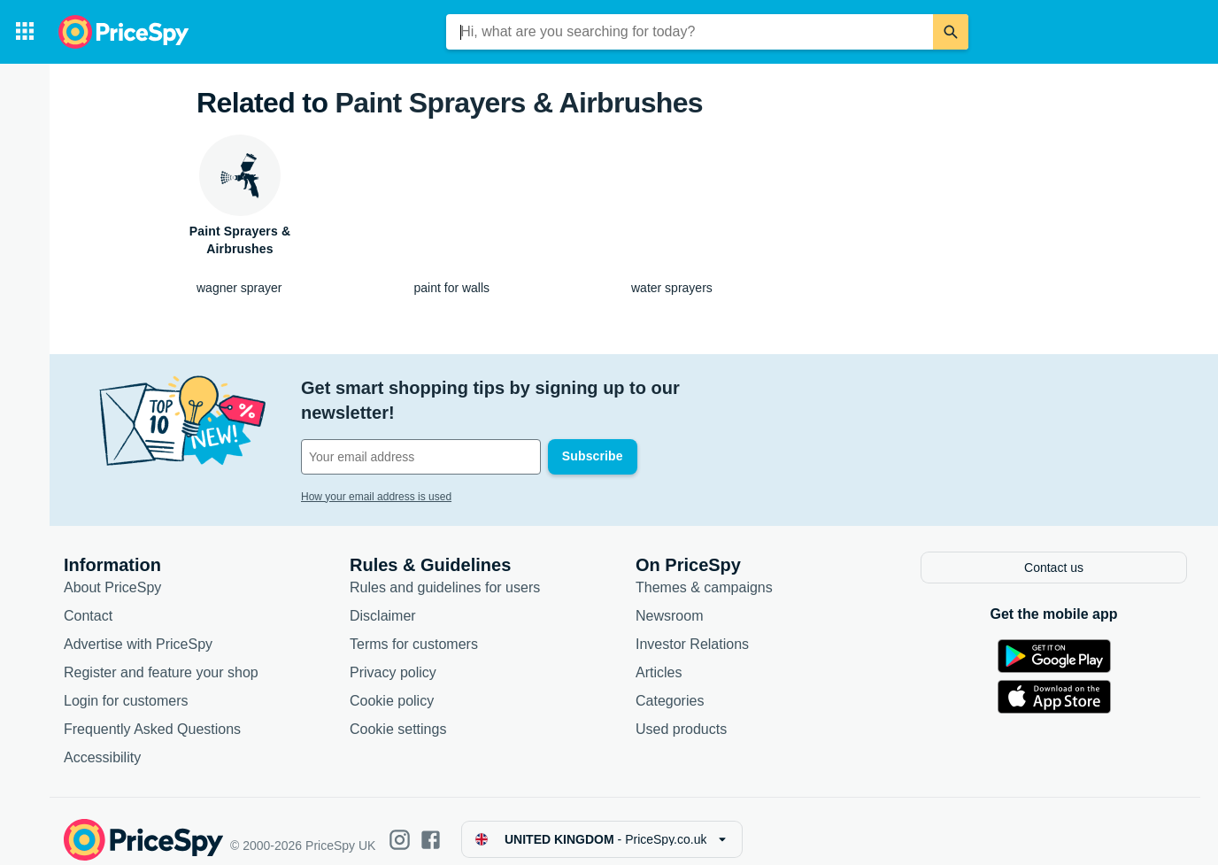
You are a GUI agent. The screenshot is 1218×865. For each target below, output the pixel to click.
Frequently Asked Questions (152, 713)
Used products (681, 713)
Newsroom (669, 599)
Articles (659, 656)
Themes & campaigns (704, 571)
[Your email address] (421, 432)
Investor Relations (692, 628)
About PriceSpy (112, 571)
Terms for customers (414, 628)
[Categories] (25, 32)
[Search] (950, 32)
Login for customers (126, 684)
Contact (88, 599)
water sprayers (672, 288)
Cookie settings (398, 713)
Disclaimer (383, 599)
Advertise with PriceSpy (138, 628)
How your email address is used (376, 472)
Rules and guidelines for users (445, 571)
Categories (670, 684)
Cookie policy (392, 684)
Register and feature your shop (161, 656)
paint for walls (452, 288)
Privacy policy (393, 656)
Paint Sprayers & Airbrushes (519, 103)
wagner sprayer (239, 288)
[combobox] (689, 32)
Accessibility (102, 741)
